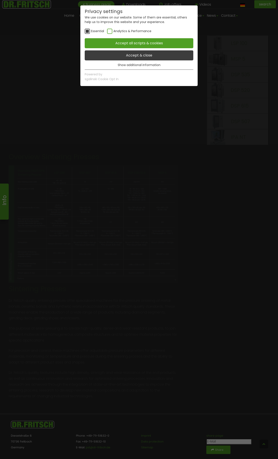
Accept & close (139, 55)
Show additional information (139, 65)
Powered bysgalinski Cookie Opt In (102, 76)
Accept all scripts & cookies (139, 43)
